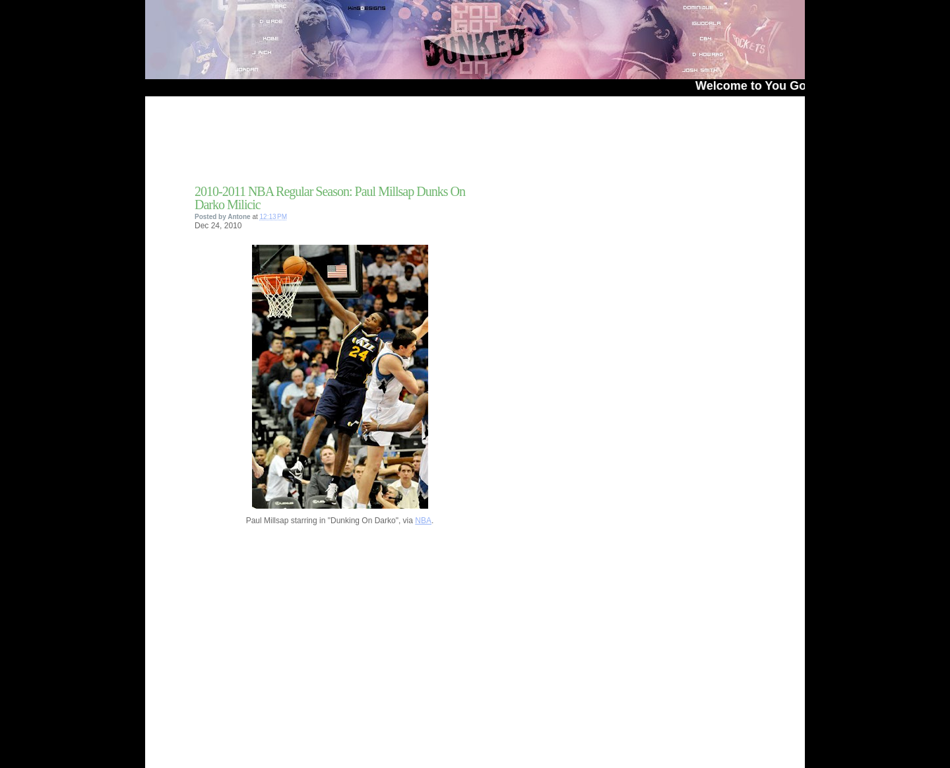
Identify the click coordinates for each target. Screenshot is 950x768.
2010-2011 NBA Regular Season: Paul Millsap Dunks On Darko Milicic (330, 198)
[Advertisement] (349, 144)
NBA (423, 520)
